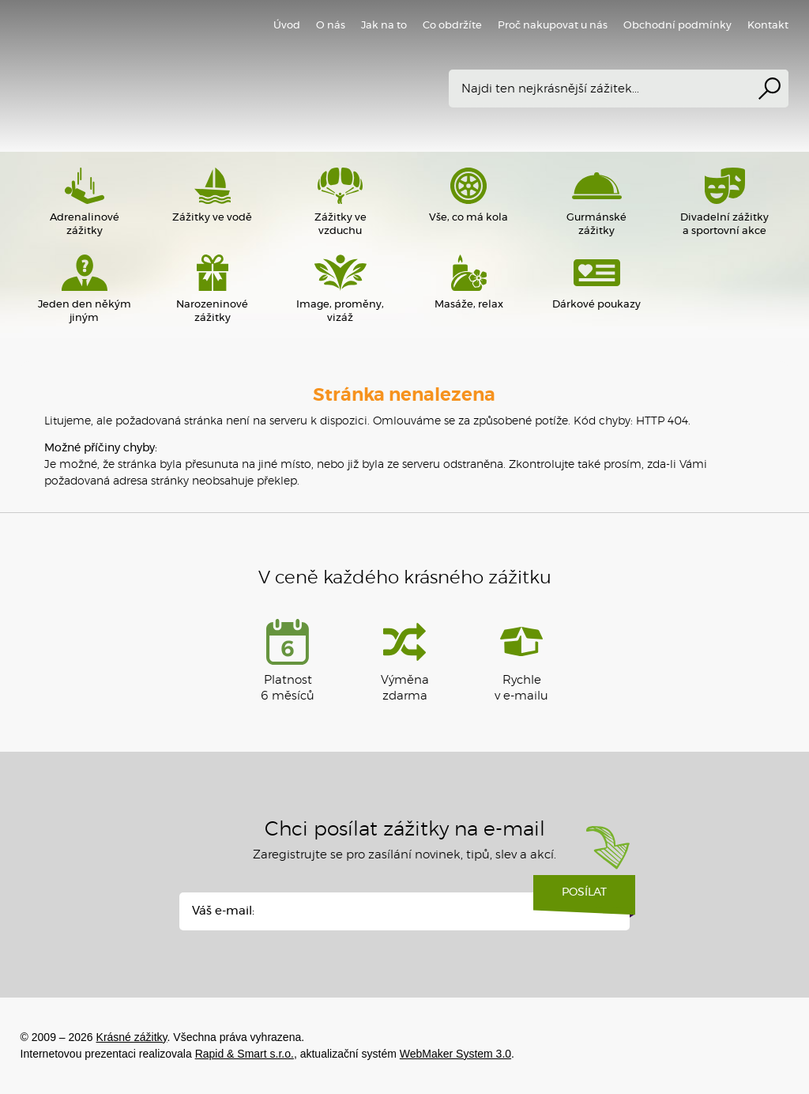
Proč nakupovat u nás (553, 26)
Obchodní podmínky (677, 26)
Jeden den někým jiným (84, 289)
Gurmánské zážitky (596, 202)
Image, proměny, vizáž (340, 289)
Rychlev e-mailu (521, 660)
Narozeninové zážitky (212, 289)
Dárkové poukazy (596, 282)
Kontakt (767, 26)
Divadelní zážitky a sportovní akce (724, 202)
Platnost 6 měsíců (287, 660)
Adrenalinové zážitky (84, 202)
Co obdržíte (452, 26)
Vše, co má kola (468, 195)
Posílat (584, 898)
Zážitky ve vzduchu (340, 202)
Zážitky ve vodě (212, 195)
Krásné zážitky (249, 74)
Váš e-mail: (223, 911)
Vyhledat (769, 89)
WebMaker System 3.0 (455, 1053)
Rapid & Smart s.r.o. (244, 1053)
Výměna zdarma (405, 660)
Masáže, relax (468, 282)
